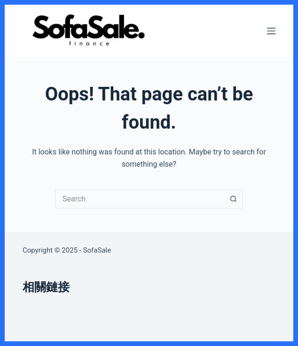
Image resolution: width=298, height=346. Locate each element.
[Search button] (233, 199)
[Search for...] (139, 199)
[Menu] (271, 31)
